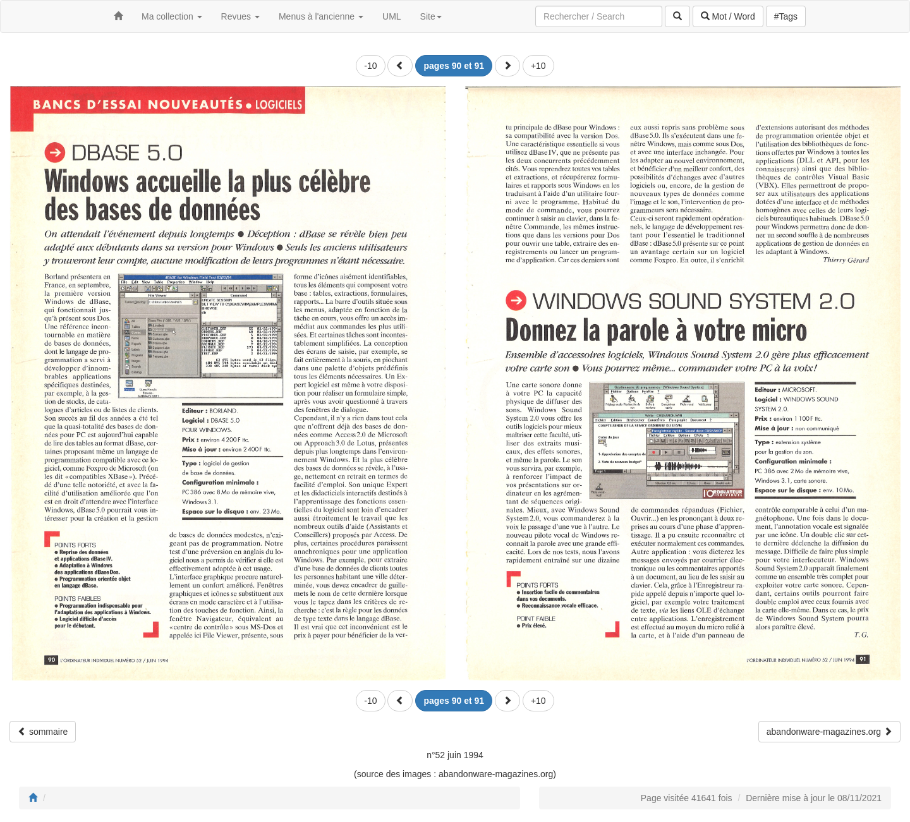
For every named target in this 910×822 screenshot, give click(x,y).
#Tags (786, 16)
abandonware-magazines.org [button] (829, 732)
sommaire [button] (43, 732)
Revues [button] (240, 16)
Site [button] (431, 16)
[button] (400, 65)
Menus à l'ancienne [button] (321, 16)
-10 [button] (370, 66)
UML (391, 16)
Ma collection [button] (172, 16)
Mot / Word (728, 16)
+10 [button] (538, 66)
